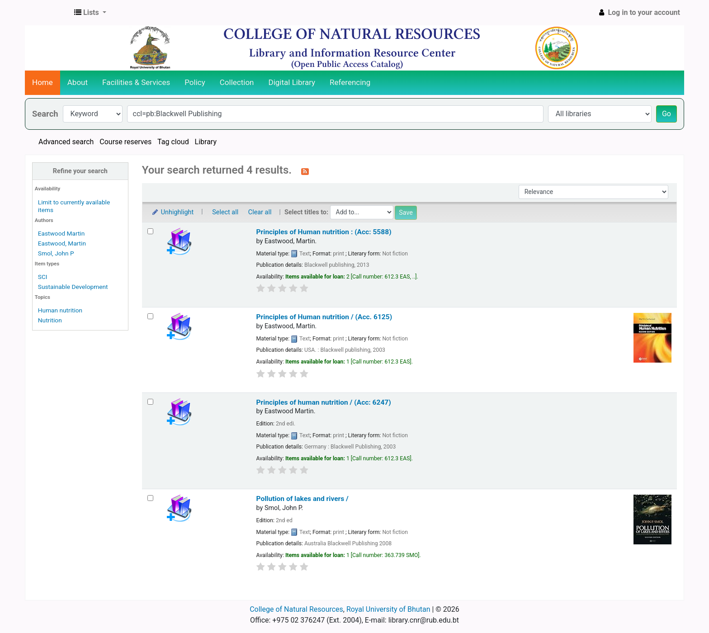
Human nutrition (60, 310)
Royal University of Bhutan (388, 609)
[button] (90, 13)
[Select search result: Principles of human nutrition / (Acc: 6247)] (150, 402)
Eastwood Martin (61, 233)
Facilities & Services (136, 82)
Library (206, 141)
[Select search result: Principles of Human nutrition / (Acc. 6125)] (150, 316)
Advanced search (66, 141)
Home (42, 82)
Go (666, 113)
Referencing (350, 82)
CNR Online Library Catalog (48, 13)
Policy (194, 82)
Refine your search (80, 171)
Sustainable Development (73, 286)
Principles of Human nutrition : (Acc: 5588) (324, 232)
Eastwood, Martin (62, 243)
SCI (42, 276)
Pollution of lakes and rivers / (302, 499)
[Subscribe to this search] (305, 171)
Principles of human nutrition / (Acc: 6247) (323, 402)
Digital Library (292, 82)
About (77, 82)
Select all (225, 212)
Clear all (260, 212)
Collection (237, 82)
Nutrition (50, 320)
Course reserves (125, 141)
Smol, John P (56, 253)
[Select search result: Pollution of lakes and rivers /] (150, 498)
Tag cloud (173, 141)
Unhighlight (172, 212)
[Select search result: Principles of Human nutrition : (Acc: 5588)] (150, 231)
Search (45, 113)
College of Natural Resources (296, 609)
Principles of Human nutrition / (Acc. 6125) (324, 317)
